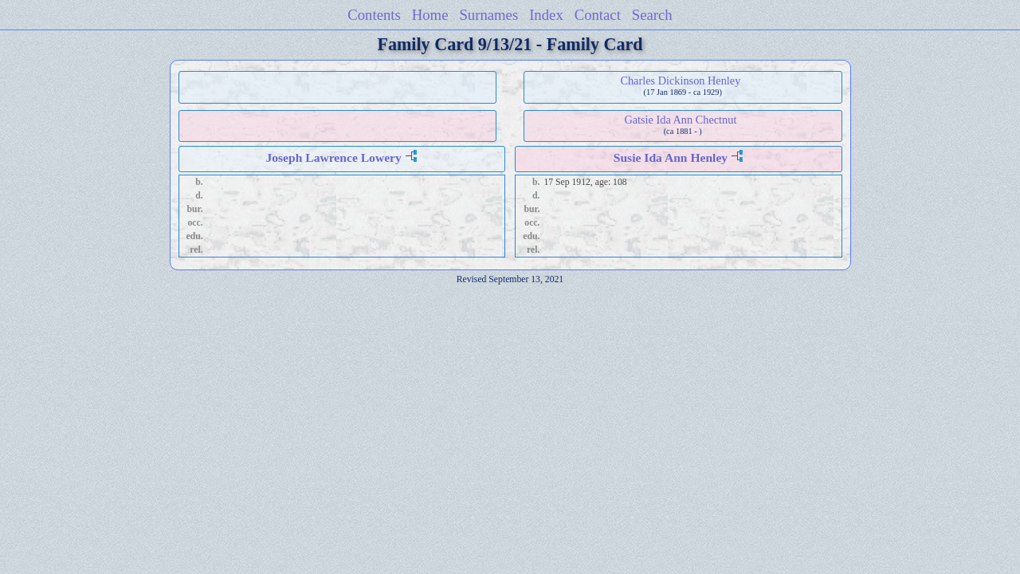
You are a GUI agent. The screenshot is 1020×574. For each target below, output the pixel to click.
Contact (598, 14)
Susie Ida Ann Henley (671, 157)
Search (652, 14)
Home (430, 14)
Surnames (488, 14)
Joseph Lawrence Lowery (333, 157)
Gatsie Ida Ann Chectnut (680, 119)
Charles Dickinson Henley (680, 80)
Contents (374, 14)
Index (546, 14)
